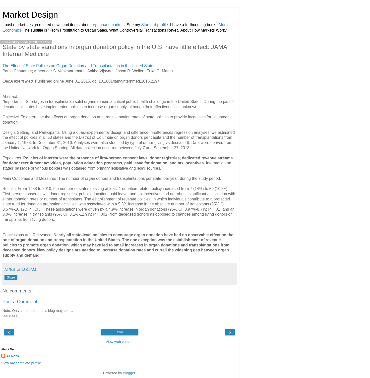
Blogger (129, 373)
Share (11, 277)
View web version (119, 342)
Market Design (30, 14)
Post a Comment (19, 301)
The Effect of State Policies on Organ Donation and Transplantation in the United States (80, 66)
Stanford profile (154, 25)
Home (119, 332)
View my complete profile (21, 363)
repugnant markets (108, 25)
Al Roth (12, 356)
